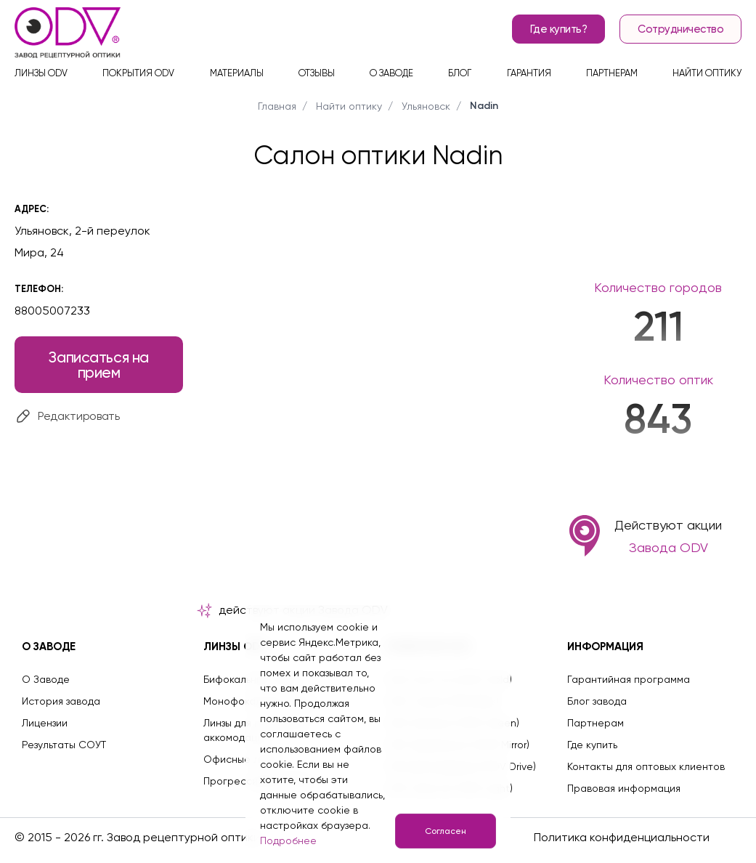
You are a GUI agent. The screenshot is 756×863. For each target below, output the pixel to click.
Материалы (237, 73)
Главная (277, 106)
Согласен (445, 831)
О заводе (391, 73)
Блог (459, 73)
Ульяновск (426, 106)
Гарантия (529, 73)
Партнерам (612, 73)
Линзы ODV (41, 73)
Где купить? (559, 29)
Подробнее (288, 840)
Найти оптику (706, 73)
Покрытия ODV (138, 73)
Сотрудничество (680, 29)
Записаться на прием (99, 364)
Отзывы (316, 73)
